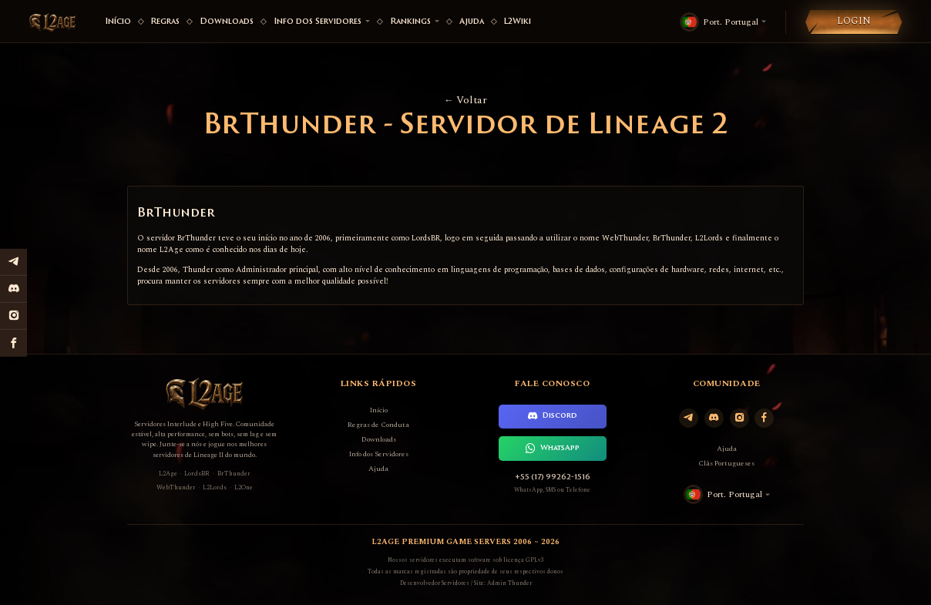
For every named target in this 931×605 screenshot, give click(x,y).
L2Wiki (517, 22)
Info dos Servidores (322, 22)
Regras (165, 22)
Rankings (414, 22)
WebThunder (176, 487)
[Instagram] (739, 418)
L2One (243, 487)
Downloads (227, 22)
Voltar (465, 100)
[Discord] (714, 418)
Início (118, 22)
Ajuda (471, 22)
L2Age (168, 474)
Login (854, 21)
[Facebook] (764, 418)
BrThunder (233, 474)
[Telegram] (688, 418)
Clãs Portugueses (726, 463)
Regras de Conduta (378, 424)
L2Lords (215, 487)
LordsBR (197, 474)
